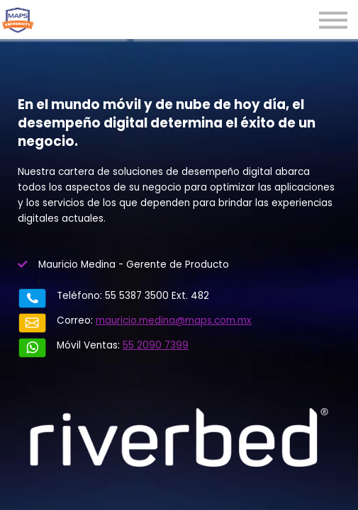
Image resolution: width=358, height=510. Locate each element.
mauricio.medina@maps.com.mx (174, 320)
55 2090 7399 (156, 345)
